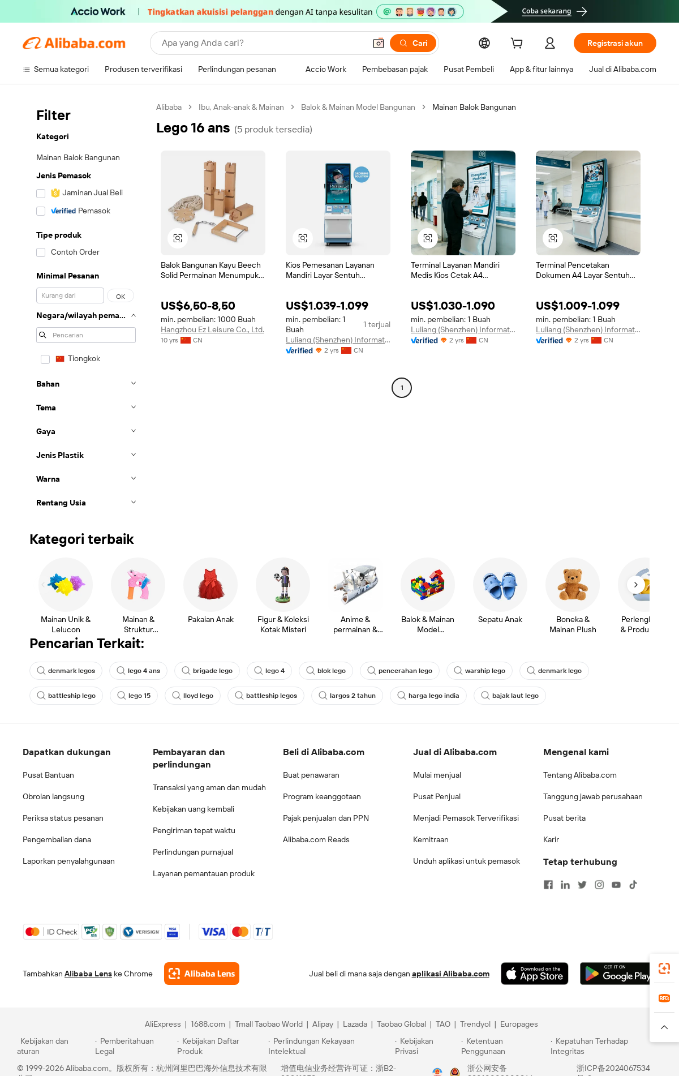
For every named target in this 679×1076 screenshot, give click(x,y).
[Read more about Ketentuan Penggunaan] (504, 1046)
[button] (378, 43)
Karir (551, 839)
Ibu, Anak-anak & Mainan (241, 107)
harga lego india (428, 695)
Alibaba (169, 107)
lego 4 (269, 670)
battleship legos (266, 695)
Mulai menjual (437, 774)
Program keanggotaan (322, 796)
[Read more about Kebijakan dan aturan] (54, 1046)
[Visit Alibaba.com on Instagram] (599, 885)
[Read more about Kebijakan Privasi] (426, 1046)
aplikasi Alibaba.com (450, 973)
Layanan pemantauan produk (204, 873)
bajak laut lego (510, 695)
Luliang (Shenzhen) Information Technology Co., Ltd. (338, 339)
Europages (519, 1023)
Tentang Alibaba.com (580, 774)
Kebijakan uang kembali (193, 808)
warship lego (479, 670)
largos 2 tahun (347, 695)
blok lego (326, 670)
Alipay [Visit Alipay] (322, 1023)
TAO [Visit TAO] (443, 1023)
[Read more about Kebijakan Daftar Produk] (221, 1046)
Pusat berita (564, 817)
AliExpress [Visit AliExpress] (163, 1023)
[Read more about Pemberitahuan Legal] (134, 1046)
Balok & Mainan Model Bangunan (358, 107)
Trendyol (475, 1023)
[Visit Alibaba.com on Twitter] (582, 885)
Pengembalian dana (57, 839)
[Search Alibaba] (262, 43)
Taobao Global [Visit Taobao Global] (401, 1023)
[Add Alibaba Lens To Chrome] (201, 973)
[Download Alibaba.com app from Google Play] (618, 973)
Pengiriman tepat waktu (194, 830)
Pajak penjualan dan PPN (326, 817)
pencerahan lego (399, 670)
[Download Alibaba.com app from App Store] (535, 973)
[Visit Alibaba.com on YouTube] (616, 885)
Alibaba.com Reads (316, 839)
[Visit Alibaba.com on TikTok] (633, 885)
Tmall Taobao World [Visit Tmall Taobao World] (269, 1023)
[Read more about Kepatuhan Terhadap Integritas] (606, 1046)
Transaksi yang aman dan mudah (209, 787)
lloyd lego (192, 695)
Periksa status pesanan (63, 817)
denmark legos (66, 670)
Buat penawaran (311, 774)
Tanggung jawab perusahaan (593, 796)
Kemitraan (431, 839)
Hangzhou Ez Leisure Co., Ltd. (212, 329)
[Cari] (413, 43)
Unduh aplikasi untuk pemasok (466, 860)
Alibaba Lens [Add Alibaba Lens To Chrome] (88, 973)
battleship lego (66, 695)
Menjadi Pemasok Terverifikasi (466, 817)
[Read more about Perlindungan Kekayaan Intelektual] (330, 1046)
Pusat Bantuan (48, 774)
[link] (664, 968)
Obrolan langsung (53, 796)
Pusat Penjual (437, 796)
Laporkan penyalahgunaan (69, 860)
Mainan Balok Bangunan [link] (474, 107)
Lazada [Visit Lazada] (355, 1023)
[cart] (518, 44)
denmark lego (554, 670)
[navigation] (86, 308)
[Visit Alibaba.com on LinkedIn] (565, 885)
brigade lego (207, 670)
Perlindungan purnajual (193, 851)
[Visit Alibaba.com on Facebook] (548, 885)
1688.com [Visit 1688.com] (208, 1023)
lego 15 (134, 695)
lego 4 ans (138, 670)
